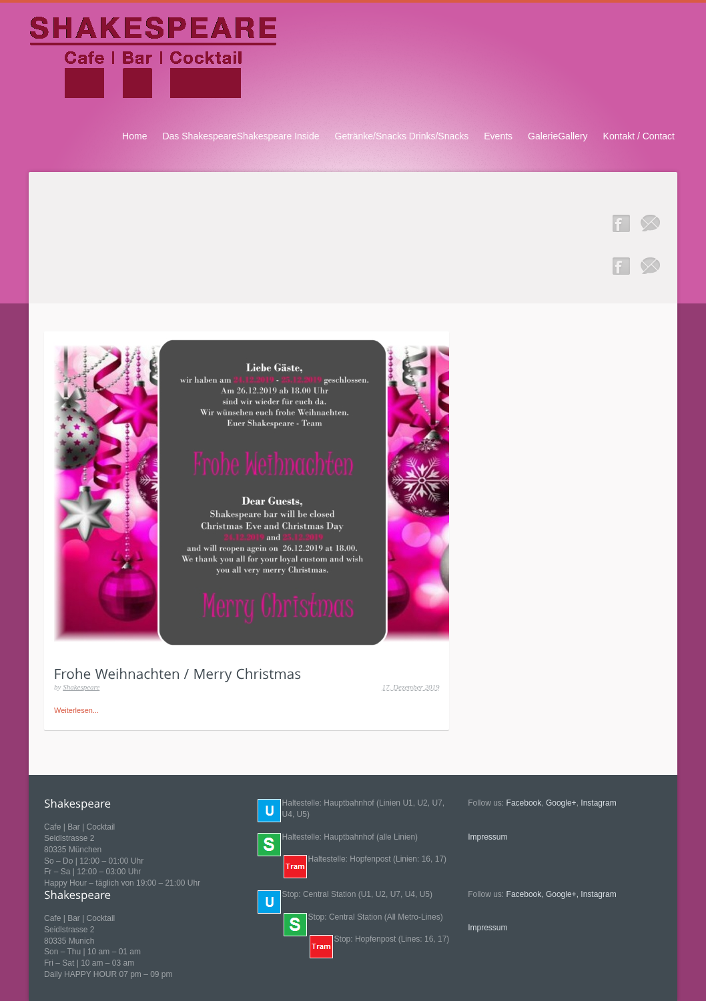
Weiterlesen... (76, 710)
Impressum (487, 837)
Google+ (561, 803)
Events (498, 136)
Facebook (524, 803)
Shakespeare (81, 687)
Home (134, 136)
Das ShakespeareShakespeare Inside (240, 136)
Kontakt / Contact (639, 136)
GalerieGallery (558, 136)
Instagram (598, 803)
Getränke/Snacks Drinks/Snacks (402, 136)
